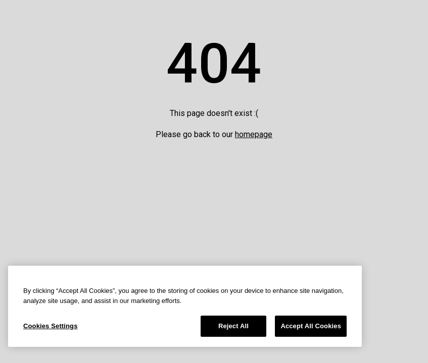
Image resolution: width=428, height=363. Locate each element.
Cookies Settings (50, 326)
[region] (185, 306)
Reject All (233, 326)
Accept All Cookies (310, 326)
